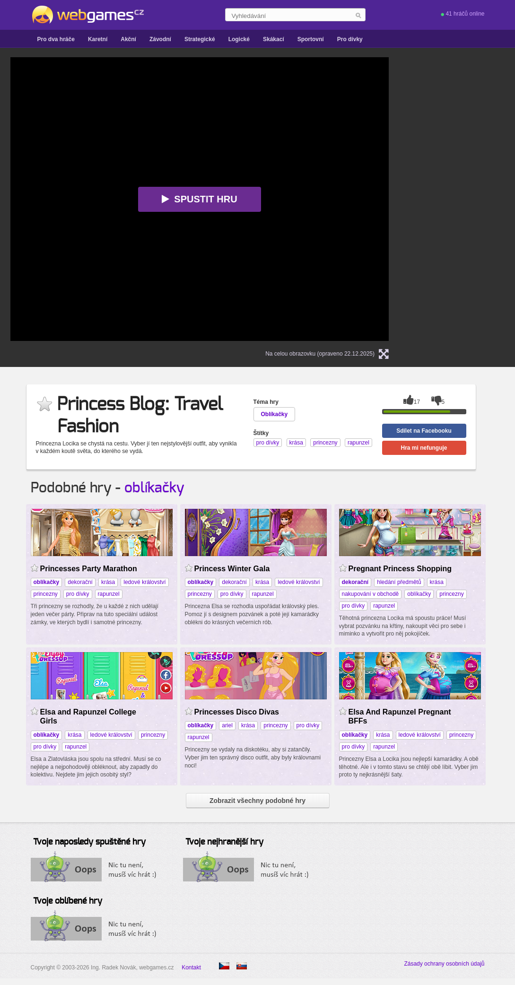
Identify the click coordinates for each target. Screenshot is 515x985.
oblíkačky (154, 488)
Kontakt (191, 967)
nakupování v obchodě (370, 594)
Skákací (273, 39)
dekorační (80, 582)
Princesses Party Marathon (88, 569)
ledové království (144, 582)
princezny (46, 594)
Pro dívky (350, 39)
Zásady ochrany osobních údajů (444, 963)
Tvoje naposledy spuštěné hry (89, 842)
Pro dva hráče (56, 39)
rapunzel (109, 594)
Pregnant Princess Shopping (400, 569)
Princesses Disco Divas (236, 712)
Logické (239, 39)
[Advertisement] (466, 199)
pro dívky (77, 594)
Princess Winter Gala (232, 569)
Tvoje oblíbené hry (67, 901)
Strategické (199, 39)
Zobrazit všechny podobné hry (257, 800)
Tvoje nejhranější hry (224, 842)
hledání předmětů (399, 582)
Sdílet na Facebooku (424, 430)
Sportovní (310, 39)
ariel (227, 725)
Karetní (97, 39)
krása (108, 582)
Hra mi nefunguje (424, 448)
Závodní (160, 39)
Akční (128, 39)
